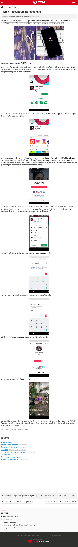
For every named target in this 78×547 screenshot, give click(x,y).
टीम (18, 535)
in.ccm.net (8, 495)
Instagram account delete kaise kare (14, 528)
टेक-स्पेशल (8, 7)
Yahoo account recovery (9, 460)
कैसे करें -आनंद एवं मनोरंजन (17, 450)
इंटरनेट (15, 7)
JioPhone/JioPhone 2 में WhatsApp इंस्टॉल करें (17, 502)
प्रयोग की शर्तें (24, 535)
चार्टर (46, 535)
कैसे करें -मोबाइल (33, 452)
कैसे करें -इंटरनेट (17, 455)
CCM (3, 495)
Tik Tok (51, 69)
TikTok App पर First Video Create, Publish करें (60, 502)
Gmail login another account (11, 457)
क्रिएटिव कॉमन (43, 495)
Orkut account (6, 455)
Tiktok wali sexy (8, 519)
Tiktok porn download (9, 522)
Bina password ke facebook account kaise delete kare (19, 525)
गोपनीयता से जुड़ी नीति (33, 535)
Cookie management (55, 535)
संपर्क (42, 535)
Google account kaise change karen (14, 452)
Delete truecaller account (10, 516)
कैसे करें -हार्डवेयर (24, 460)
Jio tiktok (4, 450)
